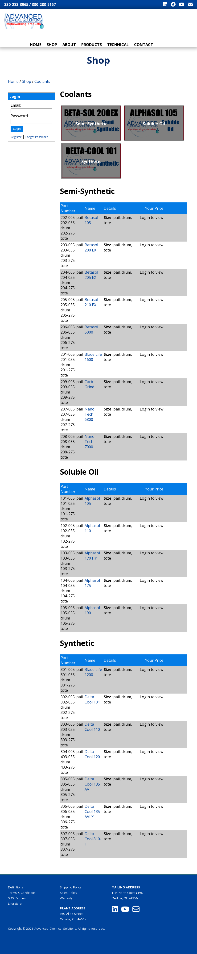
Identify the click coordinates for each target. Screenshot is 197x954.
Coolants (42, 81)
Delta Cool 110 (92, 727)
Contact (143, 44)
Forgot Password (36, 137)
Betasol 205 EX (91, 275)
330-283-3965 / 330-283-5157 (30, 4)
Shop (52, 44)
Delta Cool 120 (92, 754)
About (69, 44)
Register (16, 137)
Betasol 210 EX (91, 302)
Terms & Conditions (22, 893)
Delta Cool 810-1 (93, 839)
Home (35, 44)
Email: (16, 105)
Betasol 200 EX (91, 247)
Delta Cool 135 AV (92, 784)
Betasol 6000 (91, 329)
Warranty (66, 898)
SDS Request (17, 898)
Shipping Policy (71, 887)
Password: (20, 115)
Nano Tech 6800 (89, 414)
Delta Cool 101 (92, 699)
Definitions (15, 887)
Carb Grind (89, 384)
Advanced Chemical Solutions (55, 928)
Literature (15, 903)
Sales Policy (68, 893)
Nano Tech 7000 (89, 441)
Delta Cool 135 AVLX (92, 811)
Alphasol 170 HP (92, 555)
